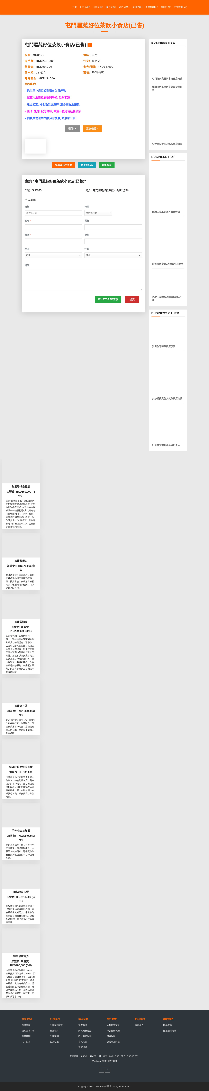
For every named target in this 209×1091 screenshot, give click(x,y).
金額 (86, 235)
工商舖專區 (151, 7)
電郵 (86, 220)
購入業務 (111, 7)
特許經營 (124, 7)
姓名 (27, 221)
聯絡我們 (166, 7)
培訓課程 (137, 7)
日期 (27, 206)
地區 (27, 249)
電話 (27, 235)
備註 (27, 265)
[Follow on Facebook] (101, 1070)
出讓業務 (98, 7)
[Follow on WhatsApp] (107, 1070)
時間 (86, 206)
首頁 (74, 7)
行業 (86, 249)
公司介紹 (85, 7)
